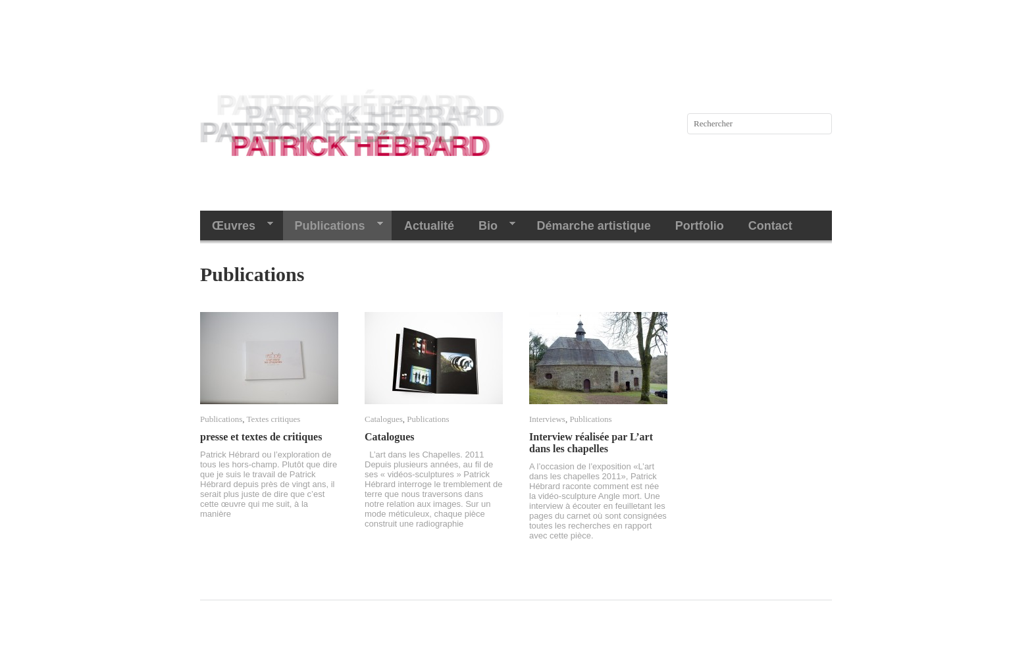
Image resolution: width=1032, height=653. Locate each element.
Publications (333, 226)
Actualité (429, 225)
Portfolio (699, 225)
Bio (491, 226)
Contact (770, 225)
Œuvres (236, 226)
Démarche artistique (594, 225)
